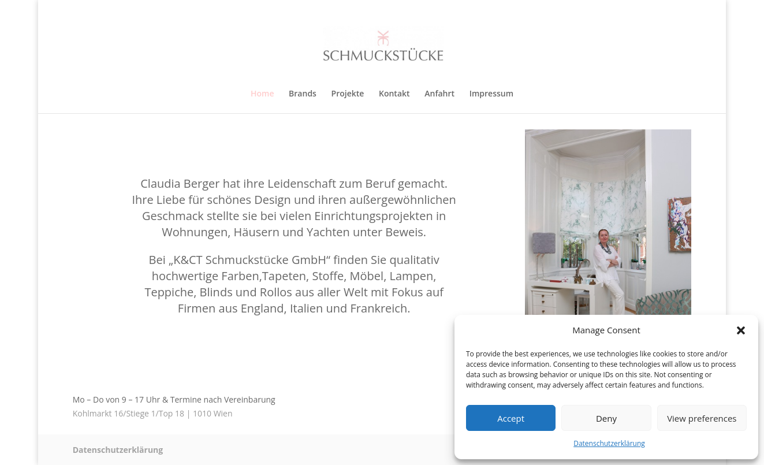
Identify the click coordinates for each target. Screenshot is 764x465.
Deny (606, 418)
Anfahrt (439, 94)
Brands (302, 94)
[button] (741, 330)
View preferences (701, 418)
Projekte (347, 94)
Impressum (491, 94)
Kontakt (394, 94)
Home (262, 94)
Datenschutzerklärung (609, 443)
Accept (510, 418)
